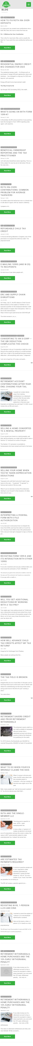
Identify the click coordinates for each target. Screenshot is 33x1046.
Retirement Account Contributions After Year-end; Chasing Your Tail (16, 383)
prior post (6, 28)
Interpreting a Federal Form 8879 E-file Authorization (14, 516)
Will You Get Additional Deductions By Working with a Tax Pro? (14, 601)
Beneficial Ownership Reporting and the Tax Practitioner (14, 152)
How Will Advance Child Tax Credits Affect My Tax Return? (16, 642)
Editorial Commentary (5, 672)
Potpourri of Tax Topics (9, 17)
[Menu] (28, 4)
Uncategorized (21, 335)
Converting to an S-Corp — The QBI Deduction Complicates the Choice (16, 341)
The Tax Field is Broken (14, 676)
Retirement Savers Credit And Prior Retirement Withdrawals (16, 717)
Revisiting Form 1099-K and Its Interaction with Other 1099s (16, 557)
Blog (2, 17)
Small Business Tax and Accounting (12, 108)
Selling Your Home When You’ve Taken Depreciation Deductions (16, 472)
